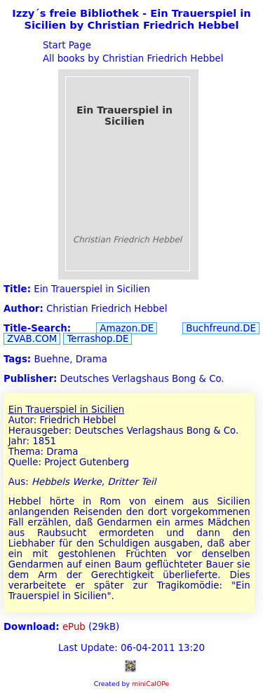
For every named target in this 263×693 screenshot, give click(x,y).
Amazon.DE (127, 328)
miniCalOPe (150, 683)
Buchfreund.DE (221, 328)
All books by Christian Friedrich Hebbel (132, 58)
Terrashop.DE (97, 339)
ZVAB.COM (32, 339)
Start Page (65, 45)
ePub (74, 627)
